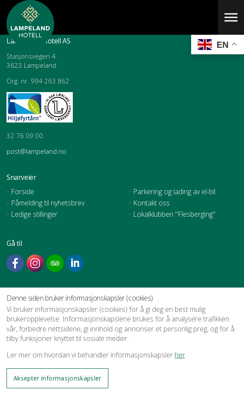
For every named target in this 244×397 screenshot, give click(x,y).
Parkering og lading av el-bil (174, 191)
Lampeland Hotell (30, 43)
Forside (22, 191)
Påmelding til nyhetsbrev (48, 202)
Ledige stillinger (34, 214)
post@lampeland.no (37, 151)
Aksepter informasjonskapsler (57, 378)
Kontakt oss (151, 202)
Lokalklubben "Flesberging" (174, 214)
